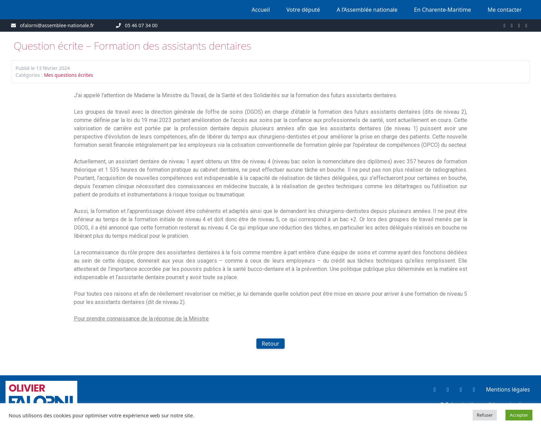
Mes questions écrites (68, 75)
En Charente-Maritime (442, 9)
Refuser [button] (485, 415)
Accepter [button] (519, 415)
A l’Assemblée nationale (367, 9)
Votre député (303, 9)
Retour (270, 343)
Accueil (261, 9)
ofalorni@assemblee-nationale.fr (57, 25)
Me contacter (505, 9)
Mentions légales (508, 389)
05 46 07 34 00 (141, 25)
